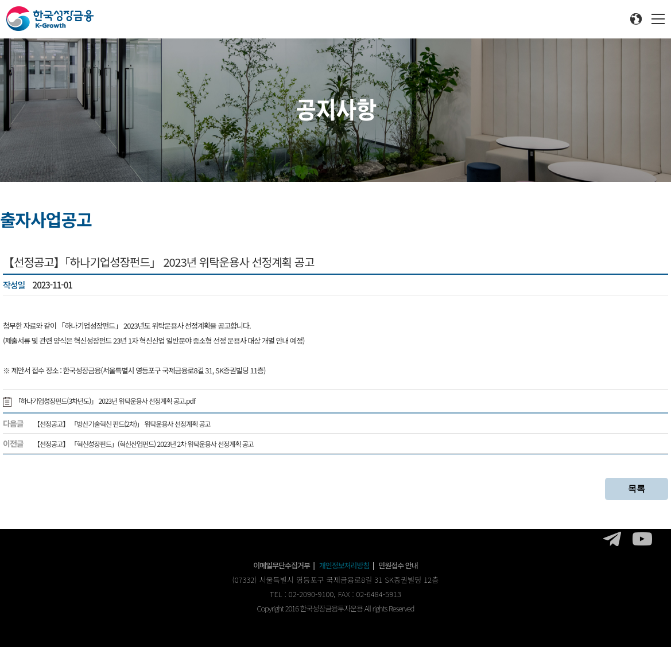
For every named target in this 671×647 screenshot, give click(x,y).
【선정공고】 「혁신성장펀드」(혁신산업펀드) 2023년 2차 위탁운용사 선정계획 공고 (143, 444)
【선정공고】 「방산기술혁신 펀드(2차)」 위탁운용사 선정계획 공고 (122, 423)
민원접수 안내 (397, 565)
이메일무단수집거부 (281, 565)
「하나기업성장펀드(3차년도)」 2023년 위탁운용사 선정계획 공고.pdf (99, 401)
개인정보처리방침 (344, 565)
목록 (636, 488)
